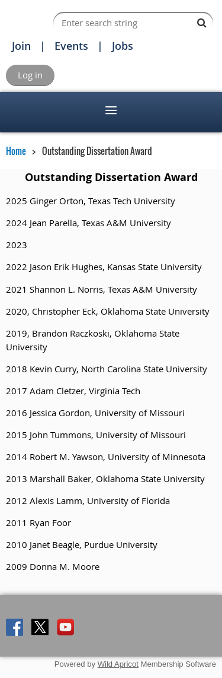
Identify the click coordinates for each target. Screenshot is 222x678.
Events (71, 46)
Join (21, 46)
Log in (30, 75)
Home (16, 150)
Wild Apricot (118, 664)
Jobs (122, 46)
